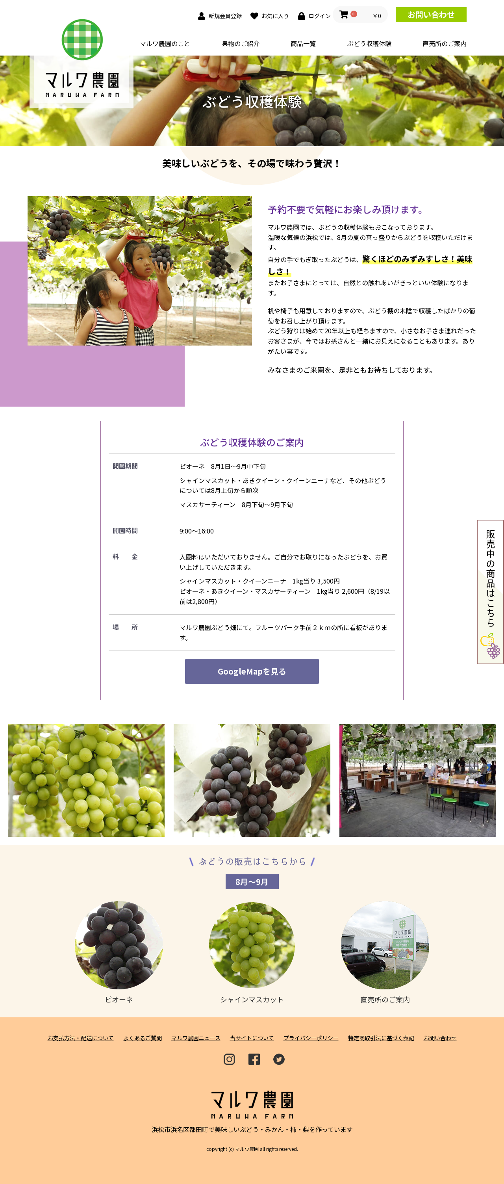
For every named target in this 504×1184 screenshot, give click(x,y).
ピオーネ (119, 952)
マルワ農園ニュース (195, 1038)
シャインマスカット (252, 952)
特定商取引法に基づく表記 (381, 1038)
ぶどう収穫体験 (369, 43)
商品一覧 (303, 43)
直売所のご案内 (444, 43)
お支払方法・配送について (81, 1038)
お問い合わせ (431, 14)
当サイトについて (252, 1038)
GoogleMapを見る (252, 671)
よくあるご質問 (142, 1038)
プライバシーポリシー (311, 1038)
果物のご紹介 (240, 43)
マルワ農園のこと (165, 43)
